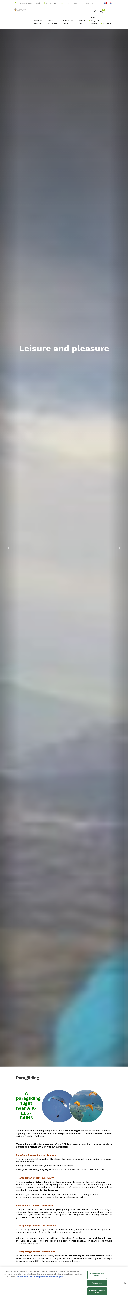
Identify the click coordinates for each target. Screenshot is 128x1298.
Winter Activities (53, 21)
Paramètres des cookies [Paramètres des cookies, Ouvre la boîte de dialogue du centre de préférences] (97, 1276)
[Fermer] (125, 1284)
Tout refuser (97, 1284)
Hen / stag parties (95, 20)
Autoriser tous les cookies (97, 1292)
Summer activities (39, 21)
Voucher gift (83, 21)
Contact (107, 23)
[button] (9, 548)
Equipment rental (69, 21)
